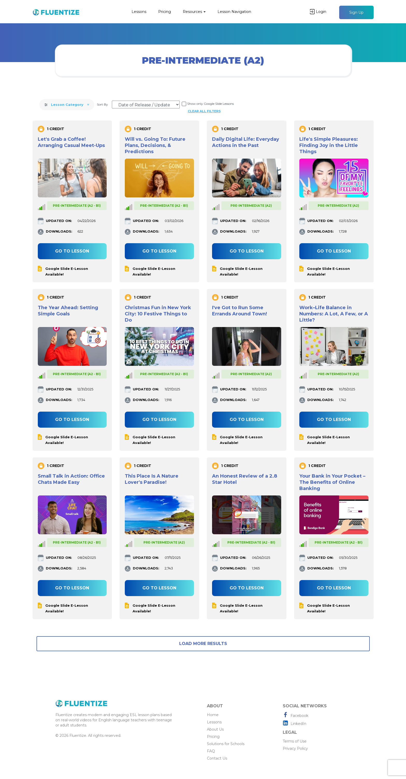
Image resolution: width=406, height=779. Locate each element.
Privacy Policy (295, 748)
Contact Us (217, 758)
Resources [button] (194, 11)
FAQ (211, 751)
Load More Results (203, 643)
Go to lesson (72, 251)
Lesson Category (67, 104)
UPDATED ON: (59, 221)
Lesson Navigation (234, 11)
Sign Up (356, 12)
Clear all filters (204, 111)
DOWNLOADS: (59, 231)
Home (213, 715)
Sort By (102, 104)
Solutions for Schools (225, 743)
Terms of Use (295, 741)
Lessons (139, 11)
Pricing (164, 11)
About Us (215, 729)
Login (318, 11)
